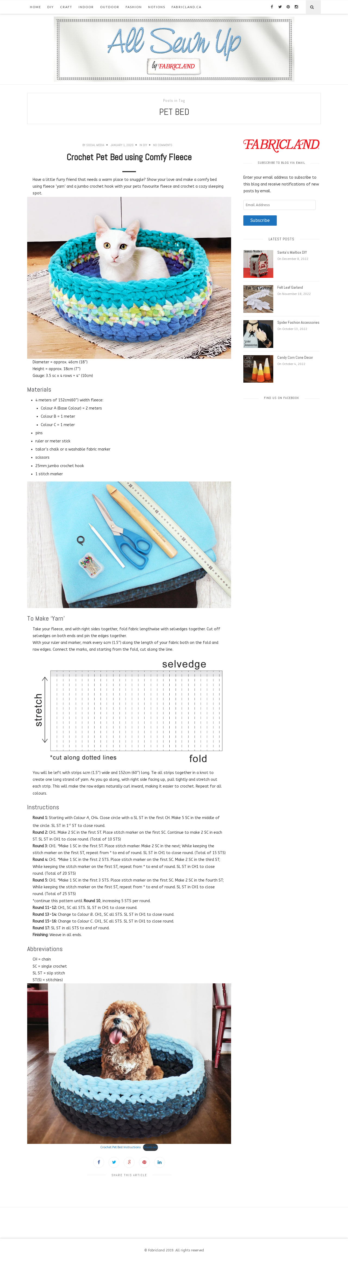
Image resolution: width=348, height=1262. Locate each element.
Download (150, 1147)
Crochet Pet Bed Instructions (120, 1147)
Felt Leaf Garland (290, 287)
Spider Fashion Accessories (298, 322)
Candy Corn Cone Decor (295, 357)
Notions (156, 7)
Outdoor (109, 7)
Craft (66, 7)
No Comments (162, 145)
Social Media (95, 145)
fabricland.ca (186, 7)
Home (35, 7)
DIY (50, 7)
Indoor (86, 7)
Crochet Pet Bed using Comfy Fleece (129, 157)
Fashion (134, 7)
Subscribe (260, 220)
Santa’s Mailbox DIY (292, 252)
